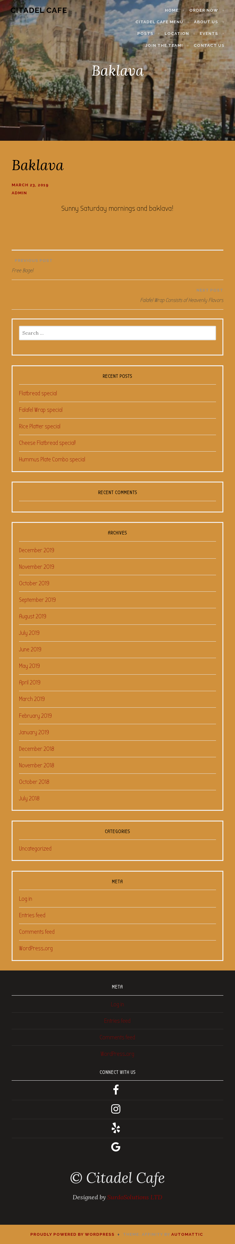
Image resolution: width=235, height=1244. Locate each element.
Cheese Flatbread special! (47, 442)
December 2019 (36, 550)
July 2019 (29, 632)
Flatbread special (38, 393)
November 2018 (36, 765)
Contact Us (211, 45)
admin (19, 193)
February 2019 (35, 715)
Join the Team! (166, 45)
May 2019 (29, 665)
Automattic (187, 1234)
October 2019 (34, 583)
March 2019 (32, 698)
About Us (208, 22)
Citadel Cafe (36, 10)
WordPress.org (36, 948)
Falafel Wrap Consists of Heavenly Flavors (119, 294)
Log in (25, 898)
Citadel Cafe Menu (162, 22)
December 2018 (36, 748)
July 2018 (29, 798)
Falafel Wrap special (41, 409)
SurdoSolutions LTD (134, 1197)
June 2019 (30, 649)
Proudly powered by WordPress (72, 1234)
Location (179, 33)
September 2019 (37, 599)
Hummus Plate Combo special (52, 459)
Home (174, 10)
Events (211, 33)
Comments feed (37, 931)
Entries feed (32, 915)
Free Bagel (117, 264)
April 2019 (29, 682)
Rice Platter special (39, 426)
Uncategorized (35, 848)
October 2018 (34, 781)
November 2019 (36, 566)
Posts (148, 33)
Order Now (206, 10)
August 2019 (32, 616)
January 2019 (34, 732)
